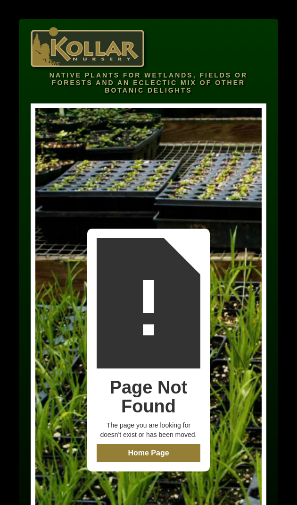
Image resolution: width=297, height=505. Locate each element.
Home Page (148, 453)
